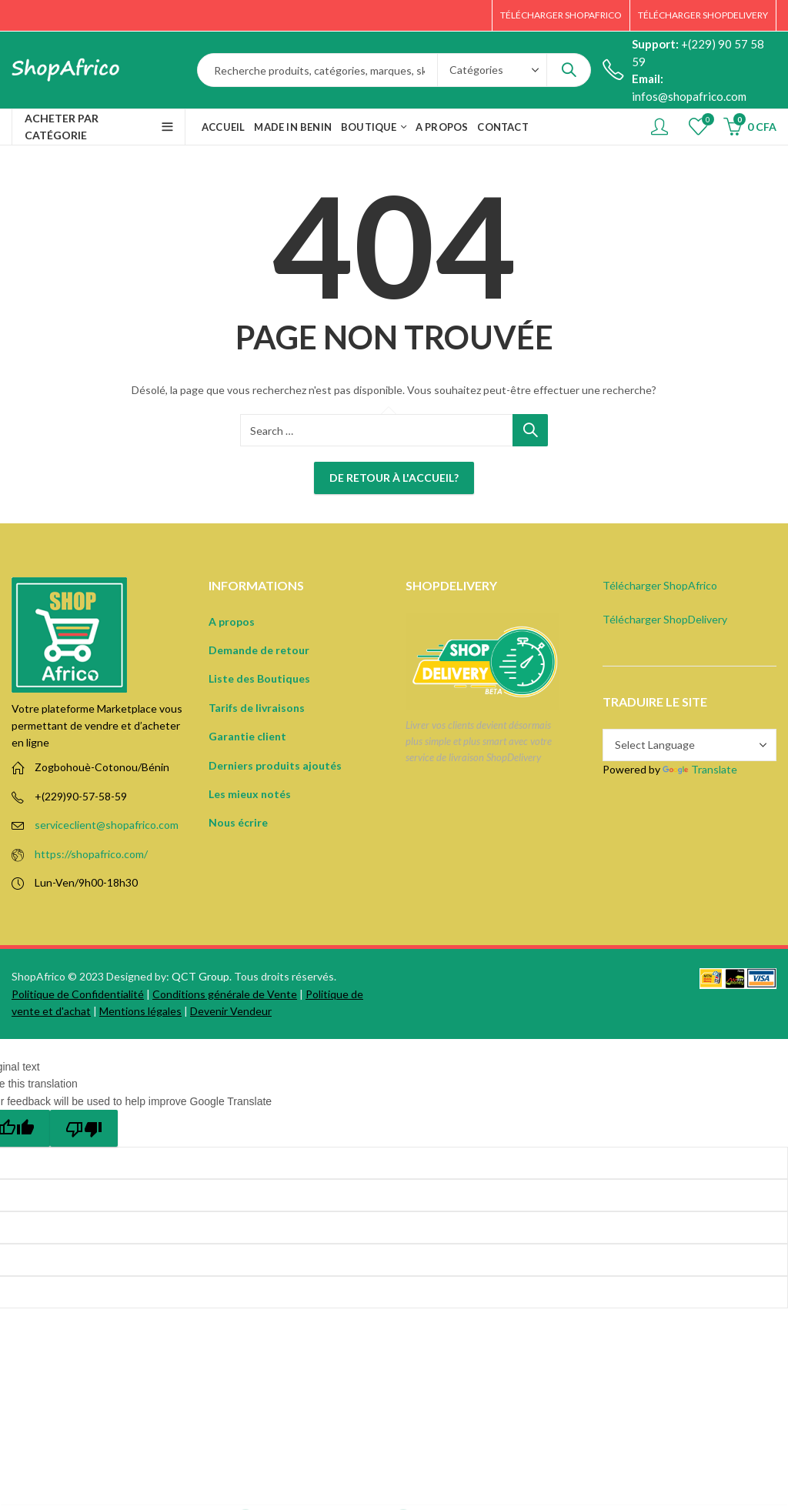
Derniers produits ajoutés (275, 765)
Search (568, 70)
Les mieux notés (250, 793)
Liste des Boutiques (259, 678)
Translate (700, 769)
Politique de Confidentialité (78, 994)
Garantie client (247, 736)
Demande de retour (259, 649)
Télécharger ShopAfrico (660, 585)
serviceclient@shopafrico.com (107, 824)
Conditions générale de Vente (224, 994)
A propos (232, 621)
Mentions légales (140, 1010)
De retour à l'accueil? (394, 477)
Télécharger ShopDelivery (665, 619)
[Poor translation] (84, 1128)
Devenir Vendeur (231, 1010)
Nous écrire (238, 822)
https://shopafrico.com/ (91, 853)
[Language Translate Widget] (689, 745)
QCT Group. (202, 976)
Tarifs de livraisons (257, 707)
